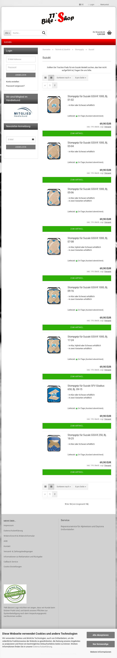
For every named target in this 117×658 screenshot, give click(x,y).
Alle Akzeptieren (101, 635)
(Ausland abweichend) (94, 116)
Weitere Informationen (100, 652)
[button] (81, 4)
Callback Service (11, 562)
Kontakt (7, 546)
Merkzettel (104, 5)
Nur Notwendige (100, 644)
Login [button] (91, 5)
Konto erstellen (12, 81)
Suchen (7, 42)
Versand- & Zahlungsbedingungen (18, 551)
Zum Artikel (76, 133)
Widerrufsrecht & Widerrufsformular (19, 536)
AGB (5, 541)
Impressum (9, 525)
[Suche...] (7, 33)
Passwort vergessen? (15, 86)
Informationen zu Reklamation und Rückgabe (23, 556)
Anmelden (20, 75)
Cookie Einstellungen (13, 566)
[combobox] (64, 78)
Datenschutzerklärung (42, 646)
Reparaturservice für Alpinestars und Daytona (82, 526)
